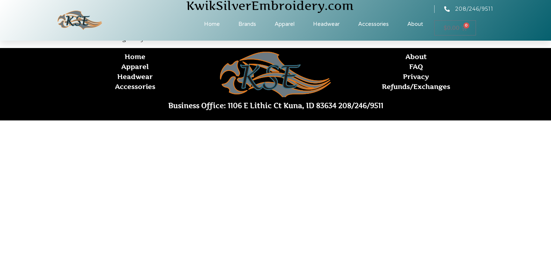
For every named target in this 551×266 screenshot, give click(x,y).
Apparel (285, 24)
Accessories (373, 24)
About (415, 24)
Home (212, 24)
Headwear (326, 24)
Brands (247, 24)
